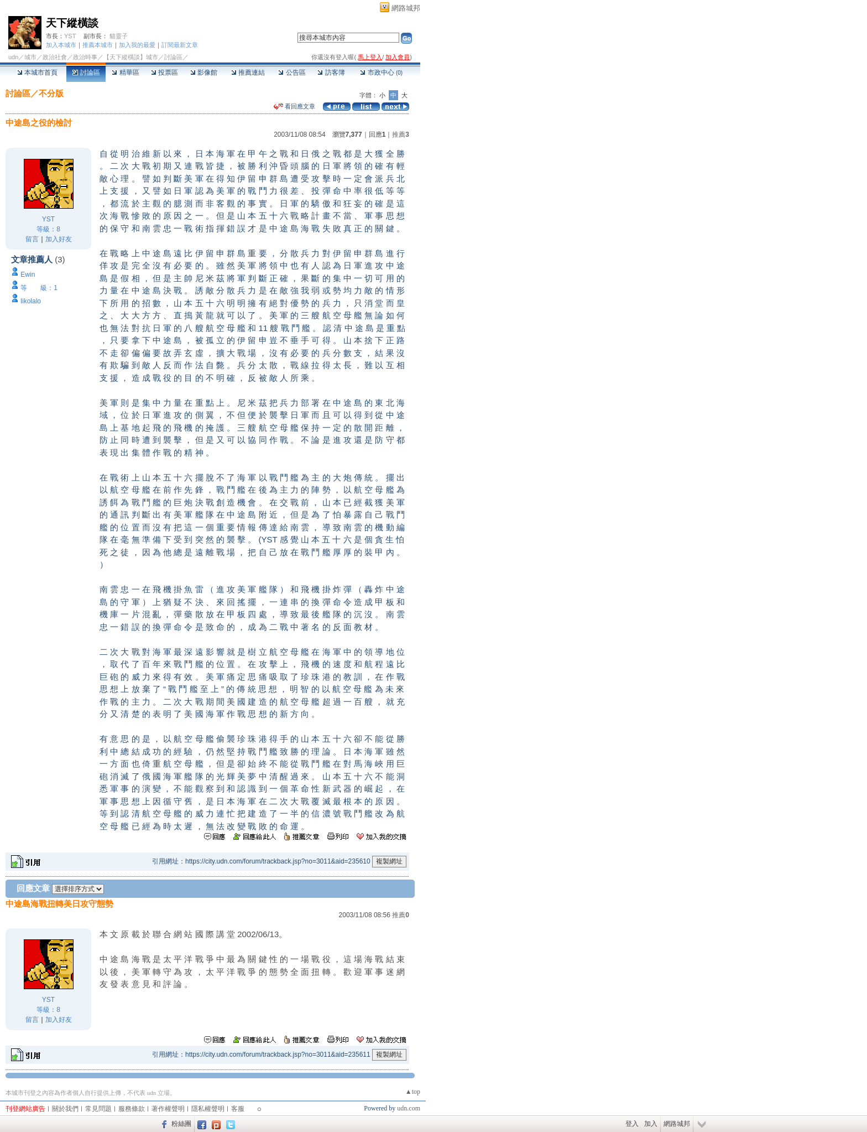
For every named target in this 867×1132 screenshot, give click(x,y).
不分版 (51, 93)
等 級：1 (39, 288)
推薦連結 (248, 72)
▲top (412, 1091)
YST (70, 36)
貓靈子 (118, 36)
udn (13, 57)
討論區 (86, 72)
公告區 (291, 72)
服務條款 (131, 1109)
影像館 (203, 72)
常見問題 (98, 1109)
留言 (32, 239)
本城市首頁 (37, 72)
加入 (650, 1124)
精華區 (125, 72)
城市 (30, 57)
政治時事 (85, 57)
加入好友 (58, 239)
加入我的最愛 (137, 45)
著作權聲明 (168, 1109)
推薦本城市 (97, 45)
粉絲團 (181, 1124)
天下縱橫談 (72, 23)
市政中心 (381, 72)
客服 (237, 1109)
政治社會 (55, 57)
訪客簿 (330, 72)
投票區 (164, 72)
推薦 (400, 134)
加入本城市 (61, 45)
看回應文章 (294, 106)
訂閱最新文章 (179, 45)
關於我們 (65, 1109)
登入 (632, 1124)
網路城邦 (405, 8)
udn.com (408, 1108)
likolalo (30, 301)
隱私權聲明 (207, 1109)
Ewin (27, 274)
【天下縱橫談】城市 (130, 57)
